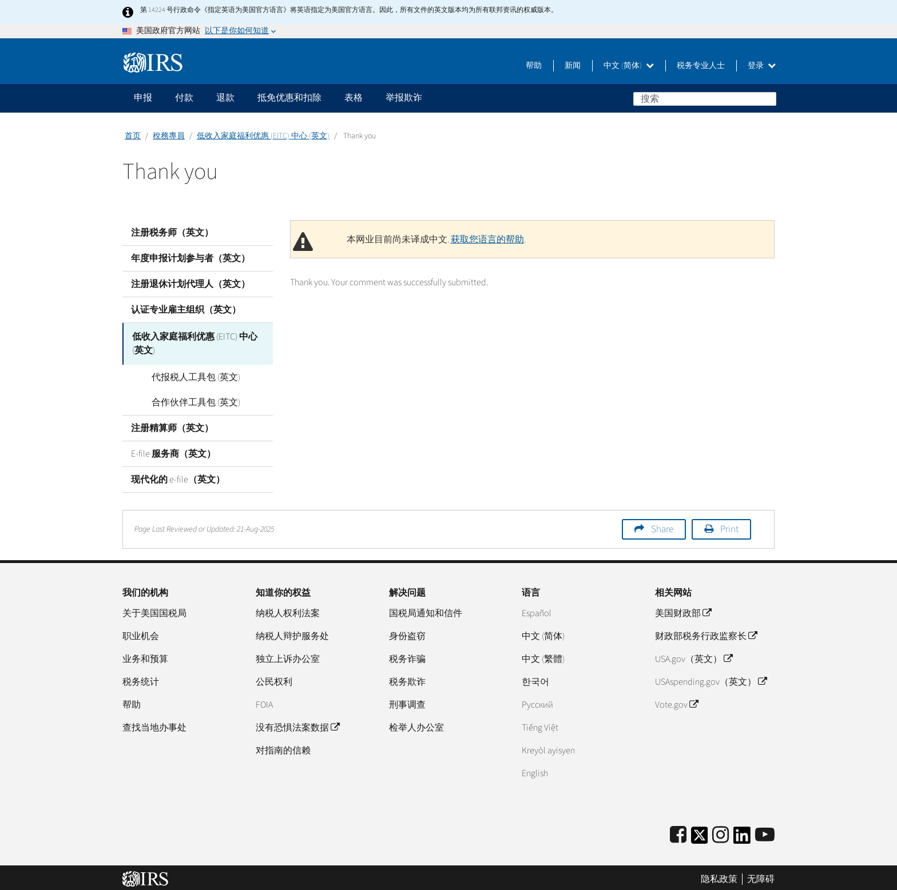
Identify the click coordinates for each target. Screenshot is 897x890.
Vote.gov (676, 702)
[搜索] (704, 99)
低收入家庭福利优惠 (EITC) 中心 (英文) (263, 136)
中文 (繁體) (543, 656)
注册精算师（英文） (172, 425)
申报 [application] (143, 97)
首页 (133, 136)
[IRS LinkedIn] (742, 836)
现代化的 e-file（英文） (178, 476)
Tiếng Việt (540, 725)
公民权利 (274, 679)
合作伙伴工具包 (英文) (184, 399)
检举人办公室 (416, 725)
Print (729, 526)
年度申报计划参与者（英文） (190, 258)
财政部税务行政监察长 (706, 633)
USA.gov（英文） (693, 656)
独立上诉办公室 (288, 656)
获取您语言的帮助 (487, 239)
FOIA (264, 702)
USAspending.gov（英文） (711, 679)
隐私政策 (719, 875)
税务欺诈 (407, 679)
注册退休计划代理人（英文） (190, 284)
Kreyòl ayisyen (548, 747)
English (535, 770)
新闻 (573, 65)
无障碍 (761, 875)
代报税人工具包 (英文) (184, 374)
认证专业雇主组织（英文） (186, 310)
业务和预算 (145, 656)
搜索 (767, 98)
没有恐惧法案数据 (297, 725)
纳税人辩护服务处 (292, 633)
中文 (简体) (629, 65)
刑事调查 (407, 702)
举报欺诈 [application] (404, 97)
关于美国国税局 (154, 610)
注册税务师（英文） (172, 232)
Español (536, 610)
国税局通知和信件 (425, 610)
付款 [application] (184, 97)
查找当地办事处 (154, 725)
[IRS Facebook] (678, 833)
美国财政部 (683, 610)
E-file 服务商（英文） (173, 451)
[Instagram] (720, 833)
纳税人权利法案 (288, 610)
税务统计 (140, 679)
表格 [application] (353, 97)
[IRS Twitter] (699, 836)
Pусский (537, 702)
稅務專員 (169, 136)
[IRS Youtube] (765, 833)
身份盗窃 (407, 633)
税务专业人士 (701, 65)
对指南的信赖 (283, 747)
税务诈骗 (407, 656)
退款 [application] (225, 97)
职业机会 (140, 633)
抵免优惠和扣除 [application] (289, 97)
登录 (762, 65)
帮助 (534, 65)
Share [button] (662, 526)
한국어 (535, 679)
